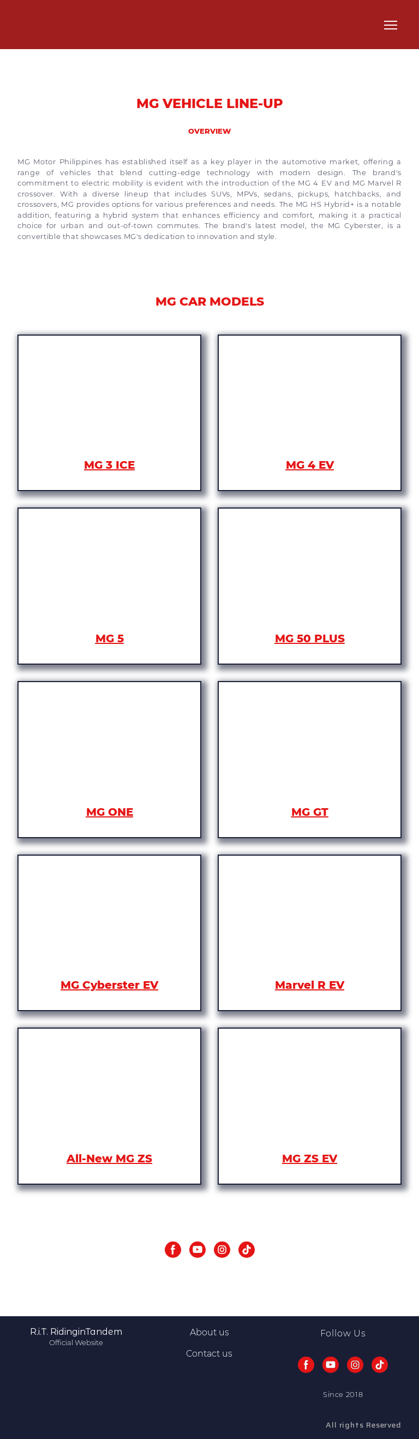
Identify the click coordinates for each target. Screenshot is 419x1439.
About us (209, 1332)
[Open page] (109, 400)
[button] (173, 1249)
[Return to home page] (44, 25)
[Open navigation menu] (391, 25)
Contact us (209, 1353)
